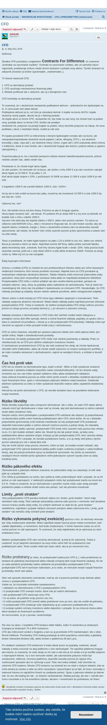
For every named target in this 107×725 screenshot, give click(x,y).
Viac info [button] (25, 719)
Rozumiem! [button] (86, 714)
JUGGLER (14, 34)
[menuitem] (23, 11)
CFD (5, 24)
